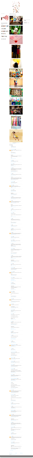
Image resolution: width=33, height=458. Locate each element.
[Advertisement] (27, 34)
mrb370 (11, 196)
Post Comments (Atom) (14, 454)
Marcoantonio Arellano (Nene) (13, 344)
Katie (11, 255)
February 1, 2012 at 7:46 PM (13, 234)
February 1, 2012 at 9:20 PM (13, 258)
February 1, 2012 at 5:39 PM (13, 191)
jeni (11, 200)
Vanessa (11, 348)
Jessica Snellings (12, 368)
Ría (11, 382)
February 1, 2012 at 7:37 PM (13, 230)
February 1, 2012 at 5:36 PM (13, 183)
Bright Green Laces (12, 328)
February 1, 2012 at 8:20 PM (13, 241)
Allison (11, 173)
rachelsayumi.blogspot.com (13, 152)
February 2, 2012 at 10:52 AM (13, 346)
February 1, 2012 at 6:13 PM (13, 216)
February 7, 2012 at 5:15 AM (13, 408)
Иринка (11, 282)
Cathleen (12, 160)
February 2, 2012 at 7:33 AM (13, 329)
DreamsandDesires (12, 394)
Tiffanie (11, 228)
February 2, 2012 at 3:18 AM (13, 289)
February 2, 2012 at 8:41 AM (13, 333)
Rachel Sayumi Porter (13, 149)
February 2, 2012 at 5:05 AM (13, 319)
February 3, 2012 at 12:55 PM (13, 380)
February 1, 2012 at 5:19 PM (13, 147)
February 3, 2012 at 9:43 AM (13, 376)
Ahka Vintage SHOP (12, 279)
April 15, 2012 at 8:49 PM (13, 443)
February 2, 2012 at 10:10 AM (13, 342)
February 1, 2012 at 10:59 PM (13, 275)
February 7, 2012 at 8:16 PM (13, 412)
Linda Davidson (12, 267)
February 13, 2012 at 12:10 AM (13, 420)
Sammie (11, 321)
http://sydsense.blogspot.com (13, 338)
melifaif (11, 422)
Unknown (12, 414)
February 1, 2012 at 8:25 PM (13, 246)
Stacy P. (11, 243)
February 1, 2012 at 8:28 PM (13, 253)
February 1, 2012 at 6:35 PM (13, 226)
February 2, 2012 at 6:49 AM (13, 324)
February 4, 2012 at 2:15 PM (13, 404)
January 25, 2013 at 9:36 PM (13, 449)
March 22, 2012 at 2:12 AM (13, 434)
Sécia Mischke (12, 271)
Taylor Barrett (12, 248)
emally (11, 232)
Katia (11, 218)
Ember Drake (12, 291)
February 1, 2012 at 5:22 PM (13, 158)
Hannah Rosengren (12, 410)
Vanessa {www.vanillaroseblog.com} (14, 378)
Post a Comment (11, 450)
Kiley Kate (12, 236)
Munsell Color (12, 364)
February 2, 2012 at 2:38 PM (13, 359)
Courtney (12, 263)
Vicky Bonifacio (12, 181)
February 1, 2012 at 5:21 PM (13, 153)
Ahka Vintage (12, 277)
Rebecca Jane (12, 374)
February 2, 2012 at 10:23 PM (13, 372)
